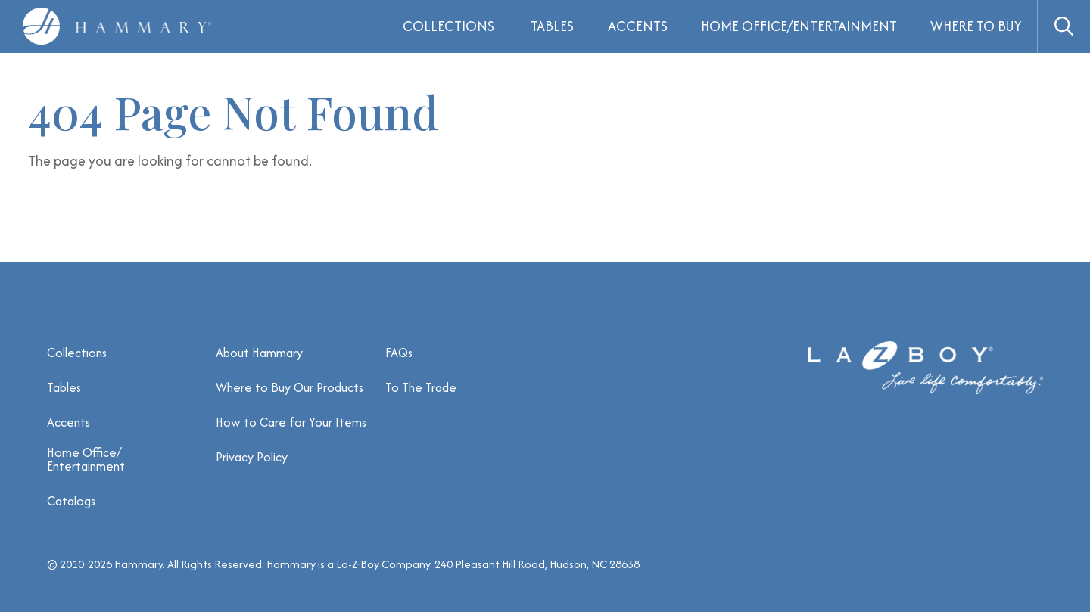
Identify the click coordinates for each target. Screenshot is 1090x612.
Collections (77, 352)
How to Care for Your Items (291, 422)
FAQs (399, 352)
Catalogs (71, 501)
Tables (552, 26)
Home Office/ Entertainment (86, 459)
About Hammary (259, 352)
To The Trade (420, 387)
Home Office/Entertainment (799, 26)
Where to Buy (976, 26)
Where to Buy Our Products (289, 387)
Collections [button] (448, 26)
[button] (1063, 26)
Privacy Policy (252, 457)
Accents (638, 26)
